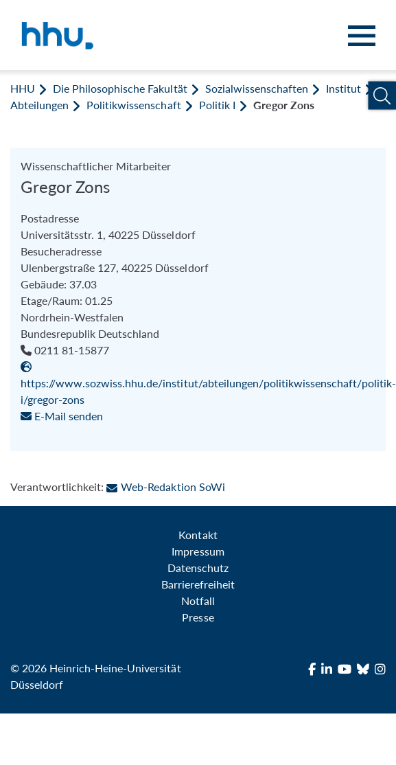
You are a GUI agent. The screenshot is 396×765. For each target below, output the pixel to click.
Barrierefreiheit (198, 584)
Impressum (198, 551)
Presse (197, 617)
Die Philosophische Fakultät (120, 88)
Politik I (217, 104)
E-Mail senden (62, 415)
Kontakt (197, 534)
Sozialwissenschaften (256, 88)
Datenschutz (198, 567)
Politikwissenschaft (133, 104)
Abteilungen (39, 104)
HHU (22, 88)
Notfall (198, 600)
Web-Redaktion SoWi (165, 486)
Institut (343, 88)
